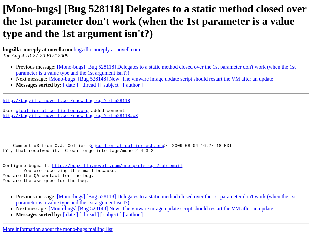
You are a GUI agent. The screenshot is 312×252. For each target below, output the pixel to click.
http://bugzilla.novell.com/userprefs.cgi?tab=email (117, 179)
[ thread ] (89, 85)
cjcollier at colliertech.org (52, 113)
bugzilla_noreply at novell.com (107, 49)
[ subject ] (111, 85)
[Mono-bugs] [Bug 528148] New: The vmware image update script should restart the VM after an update (161, 79)
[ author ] (133, 85)
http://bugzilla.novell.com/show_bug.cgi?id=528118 (66, 101)
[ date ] (70, 85)
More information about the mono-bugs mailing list (58, 246)
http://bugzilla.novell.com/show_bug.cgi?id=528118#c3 (70, 119)
